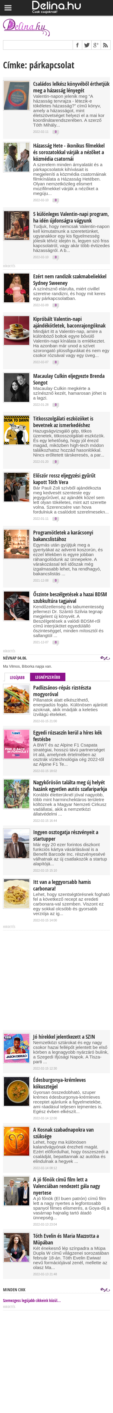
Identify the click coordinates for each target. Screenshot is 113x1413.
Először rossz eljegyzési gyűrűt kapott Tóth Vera (64, 479)
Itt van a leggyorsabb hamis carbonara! (62, 885)
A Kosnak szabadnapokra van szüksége (63, 1133)
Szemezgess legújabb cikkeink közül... (32, 1300)
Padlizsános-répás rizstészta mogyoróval (62, 691)
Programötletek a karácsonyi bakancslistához (63, 536)
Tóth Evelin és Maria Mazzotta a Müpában (66, 1239)
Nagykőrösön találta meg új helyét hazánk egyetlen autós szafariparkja (70, 785)
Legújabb (17, 677)
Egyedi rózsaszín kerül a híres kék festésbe (67, 736)
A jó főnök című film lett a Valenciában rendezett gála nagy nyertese (66, 1186)
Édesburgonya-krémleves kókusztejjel (59, 1083)
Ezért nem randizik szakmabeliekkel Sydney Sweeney (69, 279)
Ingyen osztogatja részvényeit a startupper (65, 835)
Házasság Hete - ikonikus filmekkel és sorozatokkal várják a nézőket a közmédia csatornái (69, 152)
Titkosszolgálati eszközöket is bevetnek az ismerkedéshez (63, 422)
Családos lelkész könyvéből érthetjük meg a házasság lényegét (71, 87)
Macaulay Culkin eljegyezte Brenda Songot (69, 379)
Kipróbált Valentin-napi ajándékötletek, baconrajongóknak (69, 322)
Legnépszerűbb (47, 677)
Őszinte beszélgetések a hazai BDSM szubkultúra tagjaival (70, 597)
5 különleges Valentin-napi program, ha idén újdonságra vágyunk (71, 217)
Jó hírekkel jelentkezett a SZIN (64, 1037)
